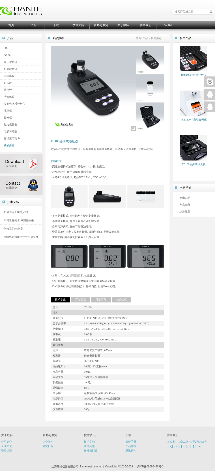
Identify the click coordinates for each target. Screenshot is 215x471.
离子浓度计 (10, 62)
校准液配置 (90, 450)
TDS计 (8, 82)
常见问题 (89, 446)
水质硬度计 (10, 69)
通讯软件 (130, 450)
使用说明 (184, 197)
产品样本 (130, 446)
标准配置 (184, 211)
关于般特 (123, 25)
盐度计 (8, 89)
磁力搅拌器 (10, 124)
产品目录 (184, 204)
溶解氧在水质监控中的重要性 (21, 237)
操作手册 (130, 441)
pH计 (7, 48)
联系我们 (145, 25)
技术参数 (60, 299)
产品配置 (80, 299)
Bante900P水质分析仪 (193, 74)
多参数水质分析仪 (14, 103)
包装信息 (121, 299)
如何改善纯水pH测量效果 (19, 220)
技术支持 (78, 25)
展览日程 (48, 446)
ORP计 (8, 55)
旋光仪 (8, 117)
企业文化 (6, 446)
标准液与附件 (12, 138)
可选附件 (101, 299)
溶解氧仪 (9, 96)
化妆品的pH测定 (13, 228)
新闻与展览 (101, 25)
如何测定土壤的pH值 (16, 212)
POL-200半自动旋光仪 (194, 119)
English (167, 25)
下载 (56, 25)
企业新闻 (48, 441)
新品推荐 (9, 145)
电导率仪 (9, 76)
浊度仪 (8, 110)
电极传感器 (10, 131)
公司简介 (6, 441)
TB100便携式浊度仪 (193, 164)
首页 (11, 25)
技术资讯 (90, 435)
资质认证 (6, 450)
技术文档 (89, 441)
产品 (34, 25)
